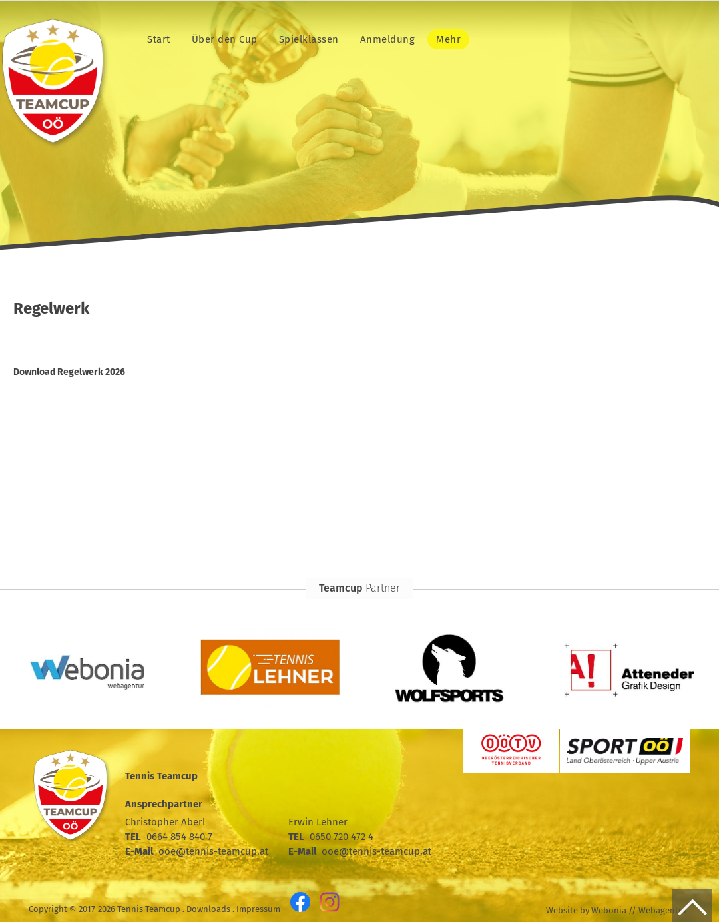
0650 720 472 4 (341, 837)
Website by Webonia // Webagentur (616, 910)
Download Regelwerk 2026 (69, 372)
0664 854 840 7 (179, 837)
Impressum (258, 909)
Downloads (208, 909)
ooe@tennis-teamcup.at (213, 851)
